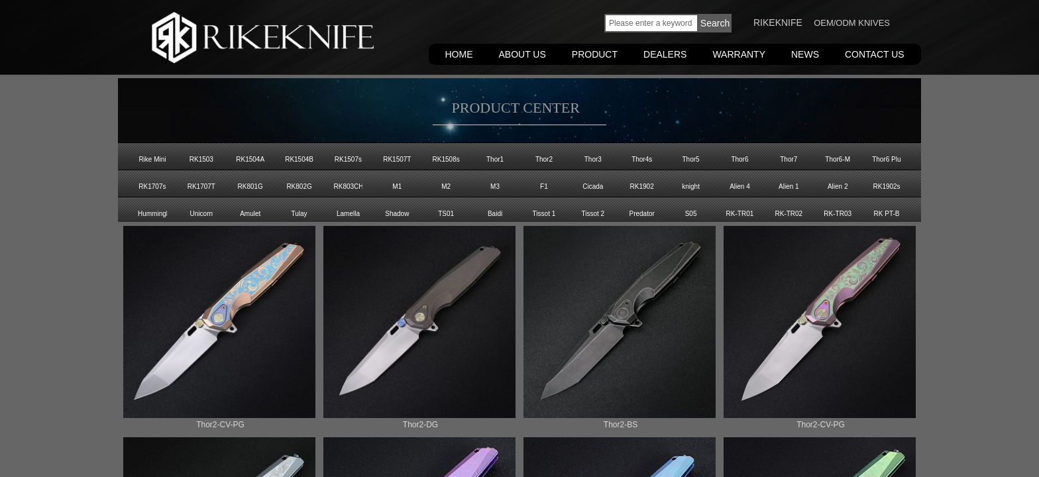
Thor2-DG (420, 424)
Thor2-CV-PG (220, 424)
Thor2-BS (620, 424)
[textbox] (651, 23)
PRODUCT (595, 54)
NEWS (805, 54)
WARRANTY (738, 54)
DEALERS (664, 54)
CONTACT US (874, 54)
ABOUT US (522, 54)
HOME (459, 54)
